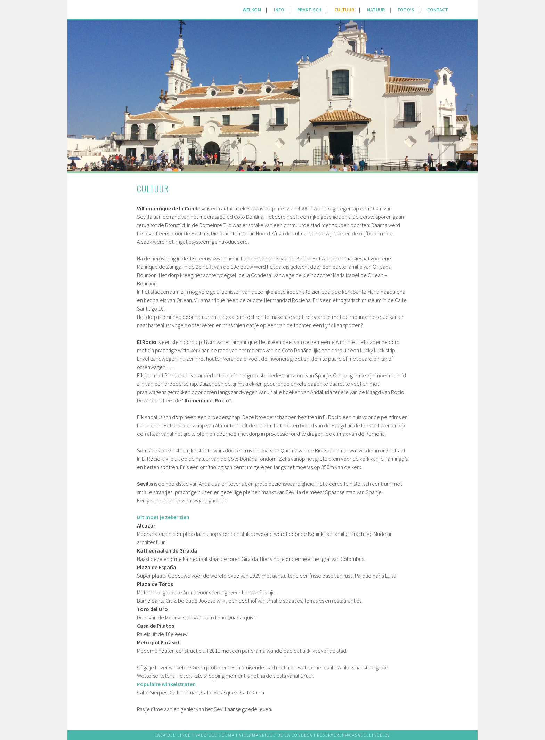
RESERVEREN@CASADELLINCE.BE (353, 735)
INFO (279, 10)
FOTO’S (406, 10)
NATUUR (376, 10)
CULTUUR (344, 10)
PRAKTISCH (309, 10)
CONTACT (437, 10)
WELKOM (252, 10)
